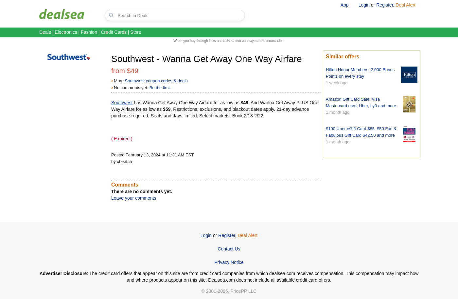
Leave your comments (133, 198)
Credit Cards (114, 32)
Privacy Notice (228, 262)
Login (364, 5)
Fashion (89, 32)
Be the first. (160, 87)
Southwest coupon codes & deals (156, 80)
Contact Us (229, 248)
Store (135, 32)
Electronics (66, 32)
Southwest (121, 102)
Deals (45, 32)
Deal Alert (405, 5)
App (345, 5)
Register (384, 5)
